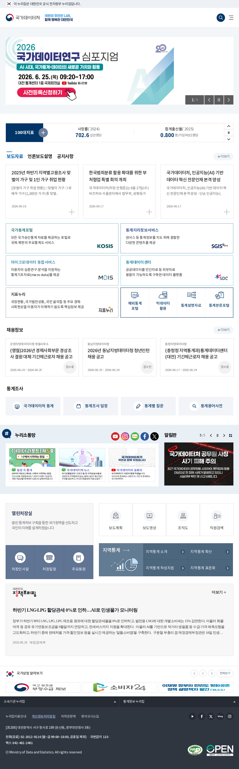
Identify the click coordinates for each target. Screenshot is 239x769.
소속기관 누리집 (12, 700)
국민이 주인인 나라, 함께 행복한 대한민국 (59, 17)
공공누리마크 (219, 749)
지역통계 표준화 (202, 570)
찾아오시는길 (90, 716)
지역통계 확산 (201, 554)
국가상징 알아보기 (24, 674)
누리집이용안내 (16, 716)
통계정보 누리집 (132, 700)
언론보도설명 (40, 156)
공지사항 (65, 156)
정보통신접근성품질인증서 (195, 749)
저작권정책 (68, 716)
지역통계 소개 (156, 554)
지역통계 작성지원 (160, 570)
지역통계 (111, 552)
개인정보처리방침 (43, 716)
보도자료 (15, 156)
